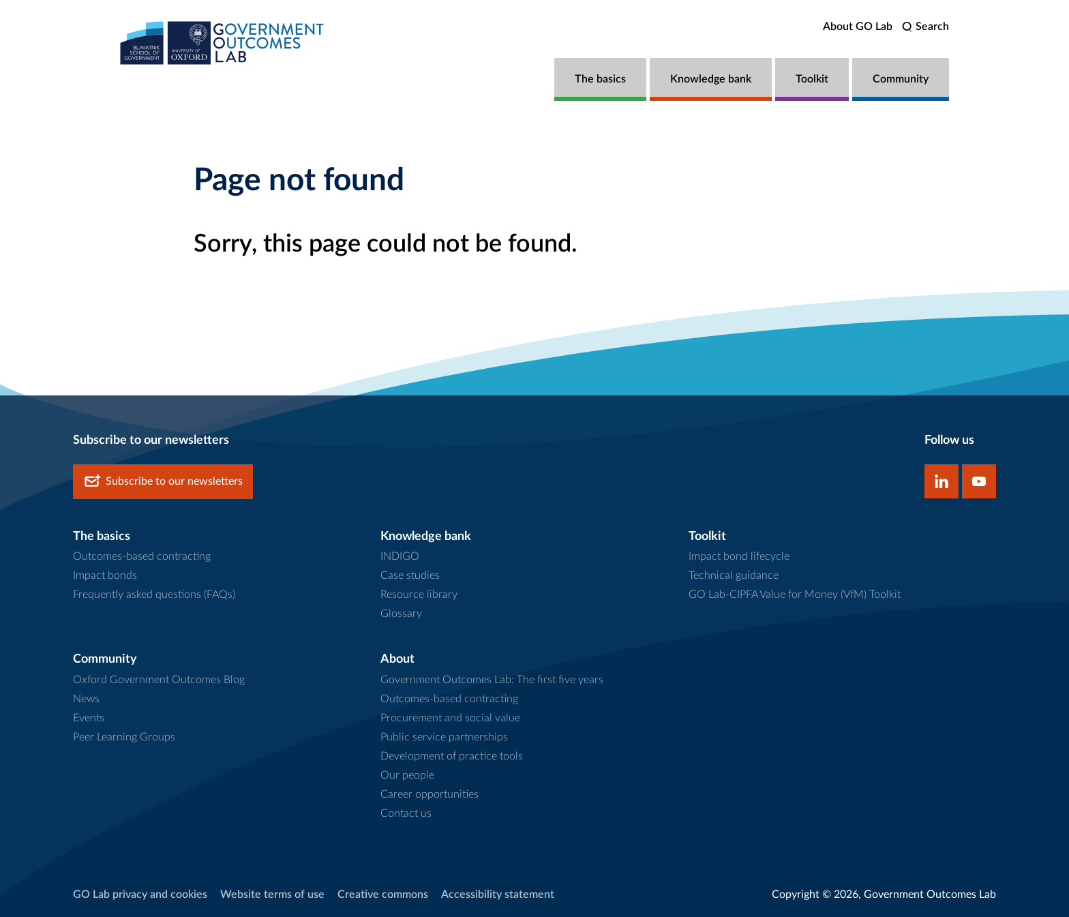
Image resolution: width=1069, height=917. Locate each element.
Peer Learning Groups (124, 737)
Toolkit (812, 79)
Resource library (418, 594)
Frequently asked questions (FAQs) (154, 594)
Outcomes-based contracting (142, 556)
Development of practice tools (451, 756)
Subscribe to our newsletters (163, 482)
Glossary (401, 613)
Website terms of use (272, 894)
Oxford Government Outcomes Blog (159, 679)
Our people (407, 775)
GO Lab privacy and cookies (140, 894)
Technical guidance (734, 575)
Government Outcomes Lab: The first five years (491, 679)
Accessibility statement (497, 894)
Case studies (410, 575)
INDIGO (399, 556)
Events (88, 717)
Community (901, 79)
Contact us (406, 813)
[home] (222, 42)
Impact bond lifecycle (739, 556)
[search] (925, 27)
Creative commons (382, 894)
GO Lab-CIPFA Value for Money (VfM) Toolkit (795, 594)
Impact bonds (105, 575)
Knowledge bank (710, 79)
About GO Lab (857, 26)
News (86, 698)
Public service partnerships (444, 737)
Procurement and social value (450, 717)
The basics (600, 79)
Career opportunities (429, 794)
